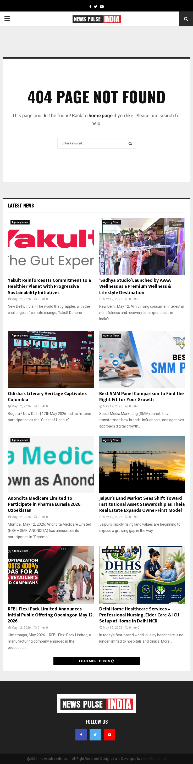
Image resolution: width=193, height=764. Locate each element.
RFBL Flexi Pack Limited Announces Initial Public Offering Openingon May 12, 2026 (50, 615)
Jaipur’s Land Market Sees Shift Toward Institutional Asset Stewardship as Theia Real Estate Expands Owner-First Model (142, 505)
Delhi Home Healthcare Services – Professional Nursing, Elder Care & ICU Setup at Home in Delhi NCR (139, 615)
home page (101, 115)
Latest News (21, 205)
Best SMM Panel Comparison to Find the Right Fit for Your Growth (141, 397)
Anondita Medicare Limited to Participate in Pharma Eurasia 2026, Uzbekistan (44, 505)
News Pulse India (153, 759)
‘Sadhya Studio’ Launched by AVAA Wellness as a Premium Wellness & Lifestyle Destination (135, 287)
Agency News (20, 222)
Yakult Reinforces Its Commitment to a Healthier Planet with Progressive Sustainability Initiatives (49, 287)
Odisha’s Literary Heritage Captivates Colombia (47, 397)
